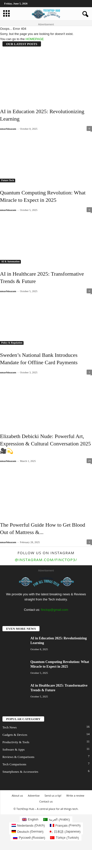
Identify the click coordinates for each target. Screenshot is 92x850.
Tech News (9, 727)
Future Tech (7, 180)
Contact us (46, 801)
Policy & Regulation (11, 342)
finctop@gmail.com (54, 610)
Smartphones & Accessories (20, 771)
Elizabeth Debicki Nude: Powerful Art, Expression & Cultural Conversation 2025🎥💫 (45, 443)
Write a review (75, 795)
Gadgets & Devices (14, 735)
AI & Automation (10, 261)
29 (89, 460)
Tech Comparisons (14, 764)
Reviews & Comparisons (18, 757)
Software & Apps (13, 749)
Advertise (34, 795)
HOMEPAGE (35, 39)
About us (17, 795)
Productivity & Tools (15, 742)
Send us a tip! (53, 795)
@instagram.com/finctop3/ (46, 559)
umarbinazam (8, 128)
